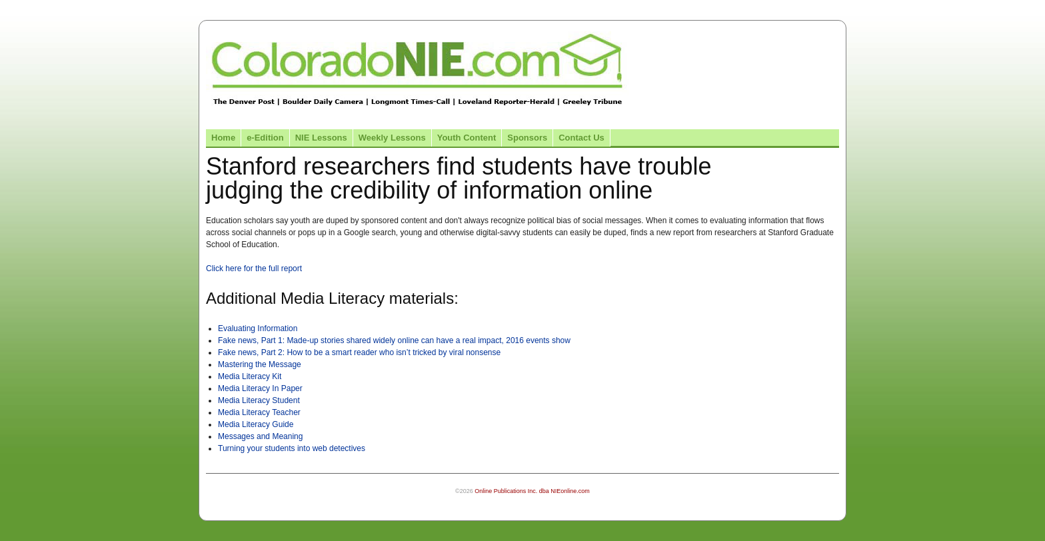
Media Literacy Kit (249, 376)
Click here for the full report (254, 268)
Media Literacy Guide (255, 424)
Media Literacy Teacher (259, 412)
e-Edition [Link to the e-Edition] (265, 138)
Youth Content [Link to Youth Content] (467, 138)
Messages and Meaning (260, 436)
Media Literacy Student (259, 400)
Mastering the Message (259, 364)
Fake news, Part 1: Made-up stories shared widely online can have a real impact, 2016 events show (394, 340)
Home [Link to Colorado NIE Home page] (223, 138)
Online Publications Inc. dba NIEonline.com (532, 491)
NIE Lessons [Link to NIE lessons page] (321, 138)
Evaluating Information (257, 328)
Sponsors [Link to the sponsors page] (527, 138)
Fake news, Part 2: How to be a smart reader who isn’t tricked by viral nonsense (359, 352)
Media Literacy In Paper (260, 388)
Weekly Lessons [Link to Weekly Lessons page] (392, 138)
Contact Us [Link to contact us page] (581, 138)
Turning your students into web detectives (291, 448)
